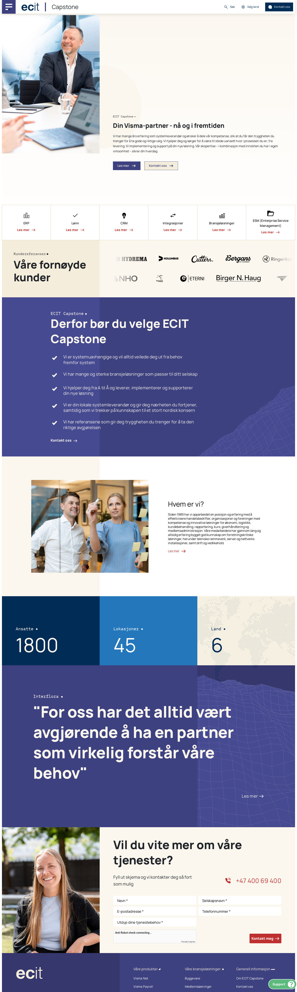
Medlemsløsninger (205, 986)
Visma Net (154, 978)
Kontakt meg (265, 938)
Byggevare (205, 978)
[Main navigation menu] (9, 7)
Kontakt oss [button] (161, 165)
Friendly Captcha (188, 942)
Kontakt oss (279, 7)
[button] (26, 222)
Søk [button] (229, 7)
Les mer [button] (126, 165)
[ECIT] (30, 7)
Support (284, 984)
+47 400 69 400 (253, 881)
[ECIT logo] (61, 974)
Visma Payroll (154, 986)
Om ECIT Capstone (256, 978)
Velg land (250, 7)
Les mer (253, 796)
